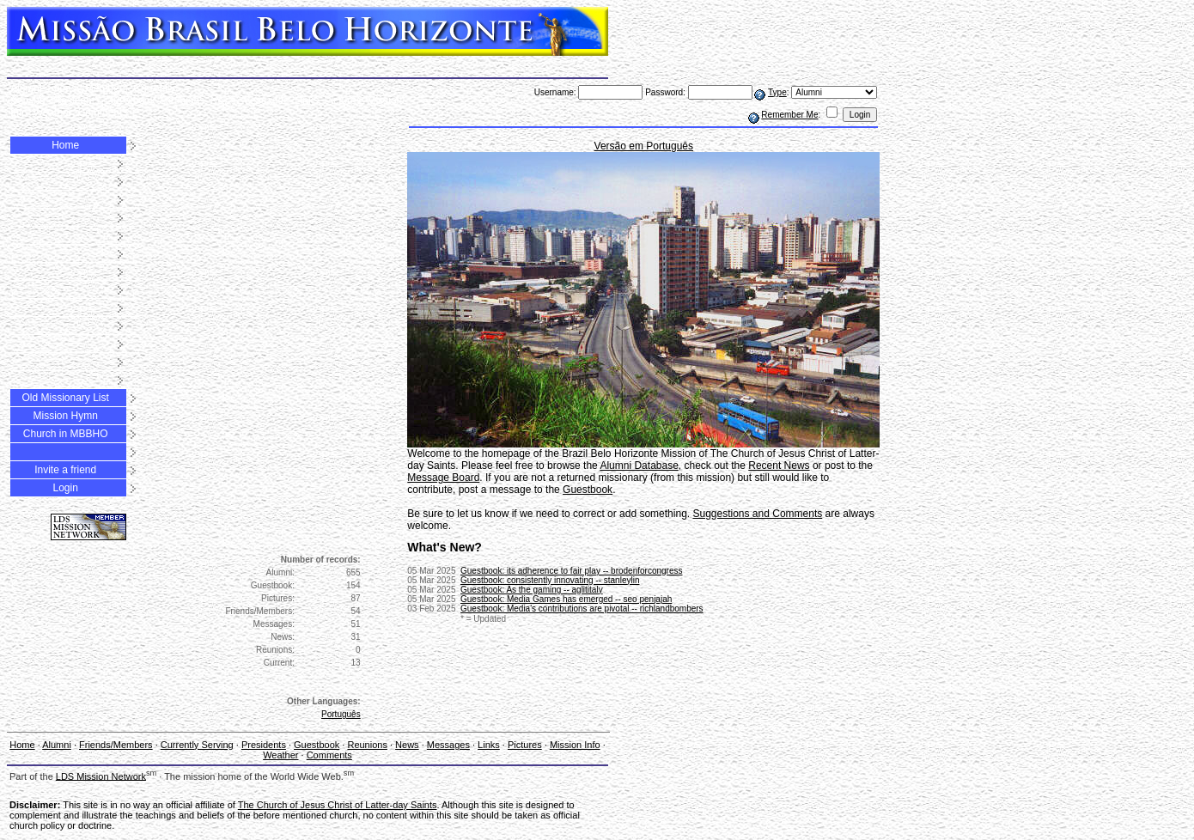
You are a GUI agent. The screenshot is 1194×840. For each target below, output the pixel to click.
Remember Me (789, 114)
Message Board (443, 478)
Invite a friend (65, 470)
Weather (53, 113)
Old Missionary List (64, 398)
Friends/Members (87, 88)
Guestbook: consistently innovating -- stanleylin (549, 580)
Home (65, 145)
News (223, 100)
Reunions (182, 100)
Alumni (26, 88)
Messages (265, 100)
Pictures (343, 100)
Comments (103, 113)
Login (64, 488)
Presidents (75, 100)
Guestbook (130, 100)
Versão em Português (643, 146)
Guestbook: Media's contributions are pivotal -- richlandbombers (582, 608)
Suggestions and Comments (757, 514)
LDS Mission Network (101, 775)
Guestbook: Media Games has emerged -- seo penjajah (566, 599)
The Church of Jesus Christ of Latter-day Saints (337, 805)
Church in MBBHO (65, 434)
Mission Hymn (65, 416)
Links (307, 100)
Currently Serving (197, 745)
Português (341, 714)
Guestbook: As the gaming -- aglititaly (531, 589)
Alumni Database (639, 466)
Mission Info (575, 745)
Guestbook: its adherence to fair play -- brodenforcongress (571, 570)
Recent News (778, 466)
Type (777, 92)
